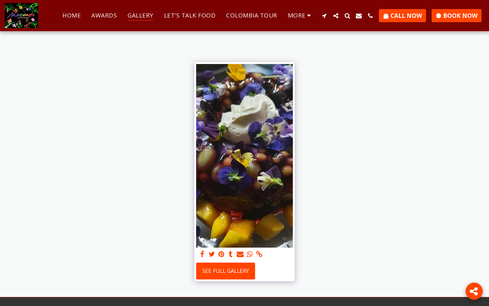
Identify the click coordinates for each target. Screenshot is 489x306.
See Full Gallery (225, 270)
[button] (324, 15)
